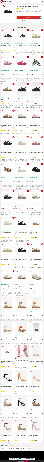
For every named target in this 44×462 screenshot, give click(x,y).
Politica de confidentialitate (22, 455)
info (13, 47)
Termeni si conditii (13, 455)
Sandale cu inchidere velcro (14, 448)
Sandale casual (23, 448)
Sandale (29, 448)
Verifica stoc (33, 17)
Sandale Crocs (4, 448)
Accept (26, 461)
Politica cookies (31, 455)
